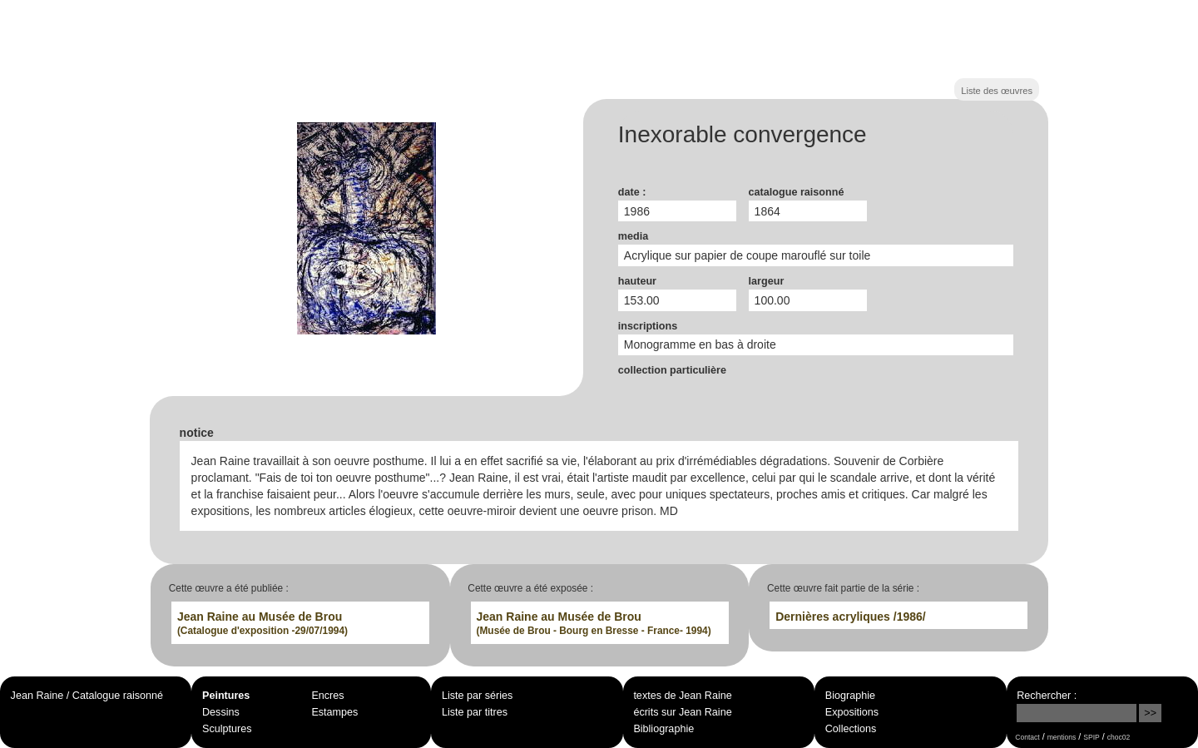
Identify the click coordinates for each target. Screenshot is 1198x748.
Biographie (850, 695)
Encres (327, 695)
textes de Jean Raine (682, 695)
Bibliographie (663, 729)
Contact (1027, 737)
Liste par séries (477, 695)
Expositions (852, 712)
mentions (1062, 737)
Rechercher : (1047, 695)
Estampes (334, 712)
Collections (851, 729)
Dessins (221, 712)
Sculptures (227, 729)
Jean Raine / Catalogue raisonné (87, 695)
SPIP (1091, 737)
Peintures (226, 695)
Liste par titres (474, 712)
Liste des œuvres (996, 91)
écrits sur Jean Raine (682, 712)
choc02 (1119, 737)
